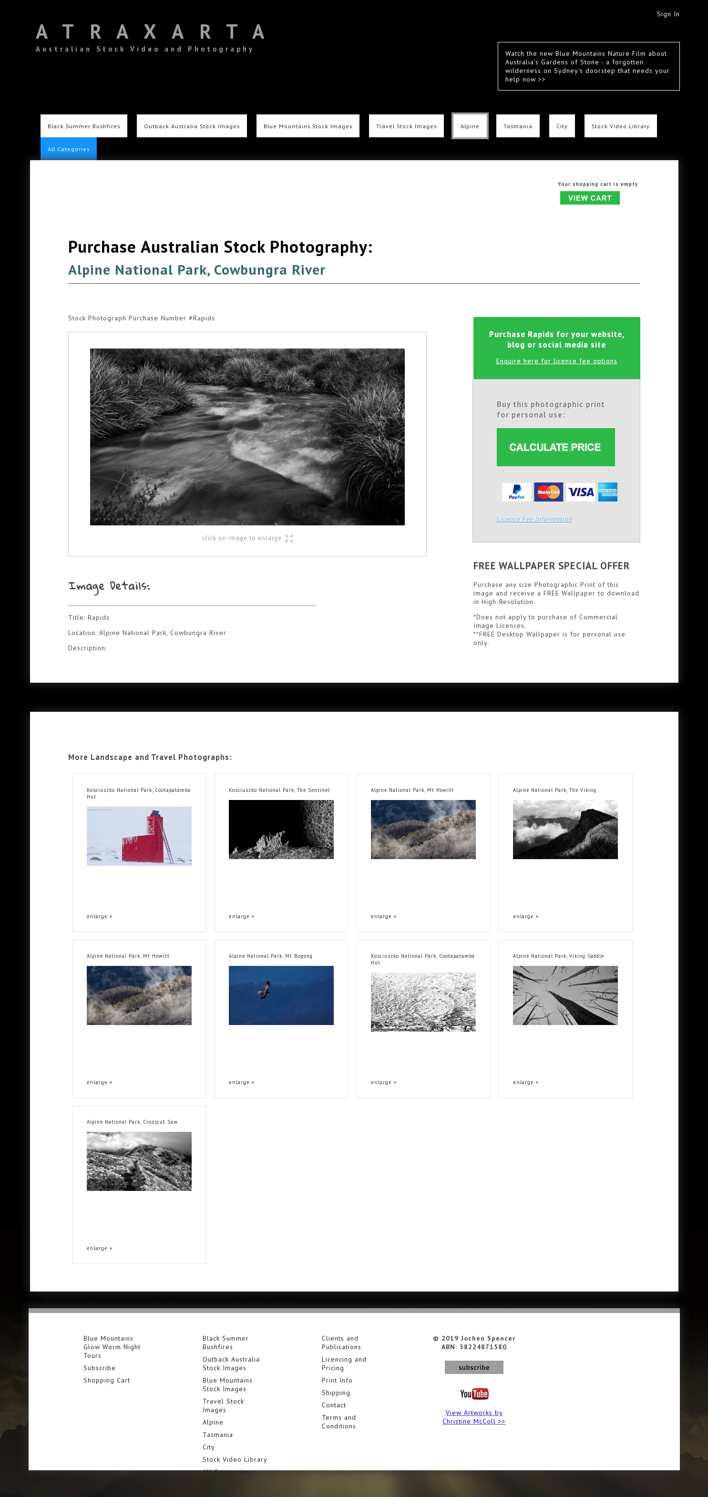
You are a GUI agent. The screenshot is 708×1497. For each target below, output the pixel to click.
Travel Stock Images (406, 126)
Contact (334, 1405)
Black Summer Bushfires (84, 126)
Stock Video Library (621, 126)
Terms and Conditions (339, 1421)
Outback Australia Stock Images (192, 126)
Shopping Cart (106, 1380)
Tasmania (518, 126)
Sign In (668, 14)
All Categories (69, 149)
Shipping (336, 1392)
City (562, 126)
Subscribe (99, 1368)
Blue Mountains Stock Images (308, 126)
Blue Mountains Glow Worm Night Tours (112, 1347)
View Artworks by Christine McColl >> (474, 1416)
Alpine (470, 126)
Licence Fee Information (535, 519)
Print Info (337, 1380)
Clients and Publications (341, 1342)
